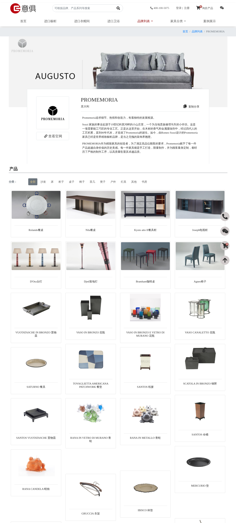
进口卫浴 (113, 21)
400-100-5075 (159, 8)
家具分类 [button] (177, 21)
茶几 (92, 181)
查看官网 (52, 136)
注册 (187, 8)
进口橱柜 (50, 21)
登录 (179, 8)
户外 (113, 181)
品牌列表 (197, 31)
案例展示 (209, 21)
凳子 (103, 181)
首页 (23, 21)
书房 (144, 181)
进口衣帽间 (82, 21)
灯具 (123, 181)
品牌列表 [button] (144, 21)
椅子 (82, 181)
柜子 (61, 181)
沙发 (43, 181)
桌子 (71, 181)
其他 (134, 181)
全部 (33, 181)
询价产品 (204, 8)
